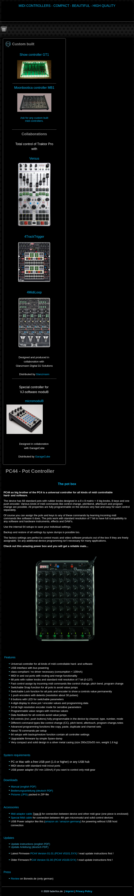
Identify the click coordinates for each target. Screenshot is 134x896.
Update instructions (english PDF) (30, 843)
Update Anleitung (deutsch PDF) (29, 847)
